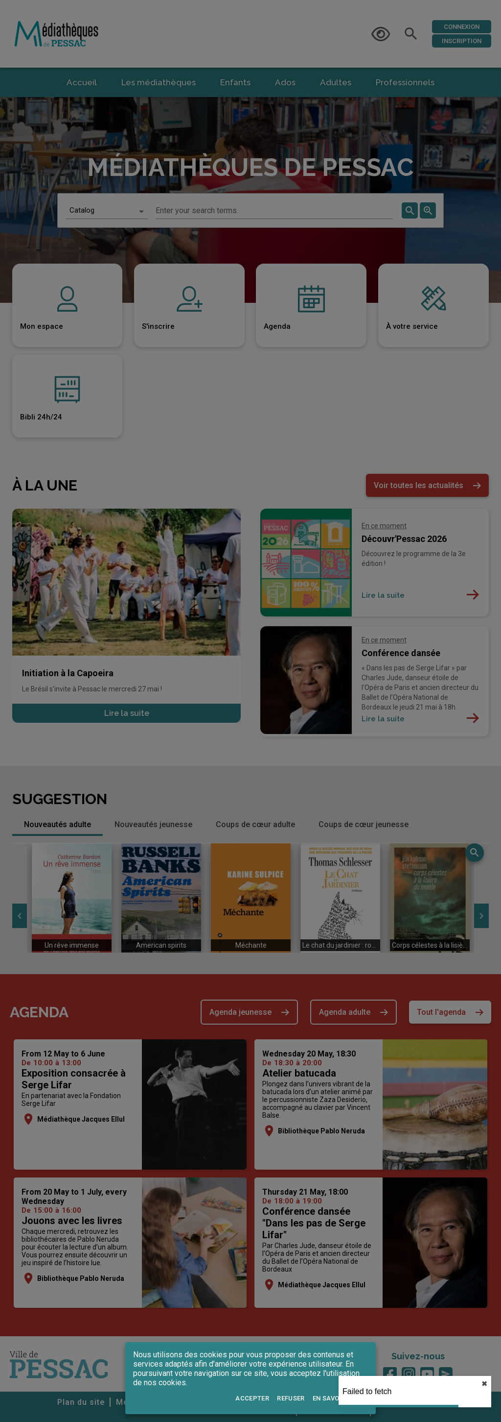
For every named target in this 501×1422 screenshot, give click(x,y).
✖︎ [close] (484, 1384)
